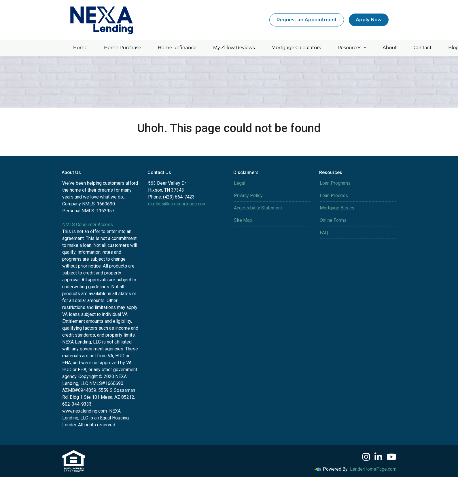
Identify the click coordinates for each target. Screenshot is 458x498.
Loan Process (334, 195)
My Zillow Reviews (234, 47)
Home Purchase (122, 47)
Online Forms (333, 220)
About (390, 47)
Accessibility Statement (258, 208)
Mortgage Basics (337, 208)
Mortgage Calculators (296, 47)
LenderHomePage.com (373, 469)
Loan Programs (335, 183)
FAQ (324, 232)
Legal (239, 183)
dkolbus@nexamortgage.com (177, 204)
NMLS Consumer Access (87, 224)
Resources (350, 47)
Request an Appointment (307, 19)
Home (80, 47)
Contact (422, 47)
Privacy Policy (248, 195)
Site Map (243, 220)
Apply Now (369, 19)
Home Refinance (177, 47)
